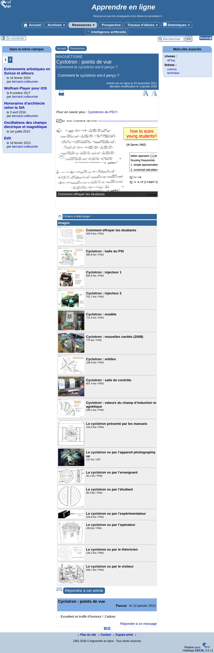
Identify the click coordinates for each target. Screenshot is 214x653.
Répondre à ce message (138, 624)
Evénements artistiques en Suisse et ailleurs (27, 71)
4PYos (171, 60)
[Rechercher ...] (171, 39)
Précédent (61, 156)
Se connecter (15, 38)
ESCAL (200, 650)
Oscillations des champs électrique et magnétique (25, 124)
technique (173, 72)
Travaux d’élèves (142, 25)
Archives (55, 25)
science (172, 69)
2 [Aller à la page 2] (10, 59)
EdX (7, 138)
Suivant (152, 156)
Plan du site (87, 634)
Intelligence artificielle (106, 32)
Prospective (110, 25)
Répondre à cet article (84, 590)
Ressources (83, 25)
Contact (105, 634)
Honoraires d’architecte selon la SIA (24, 105)
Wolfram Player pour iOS (25, 88)
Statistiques (176, 25)
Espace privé (123, 634)
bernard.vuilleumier (25, 81)
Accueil (32, 25)
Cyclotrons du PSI (101, 112)
